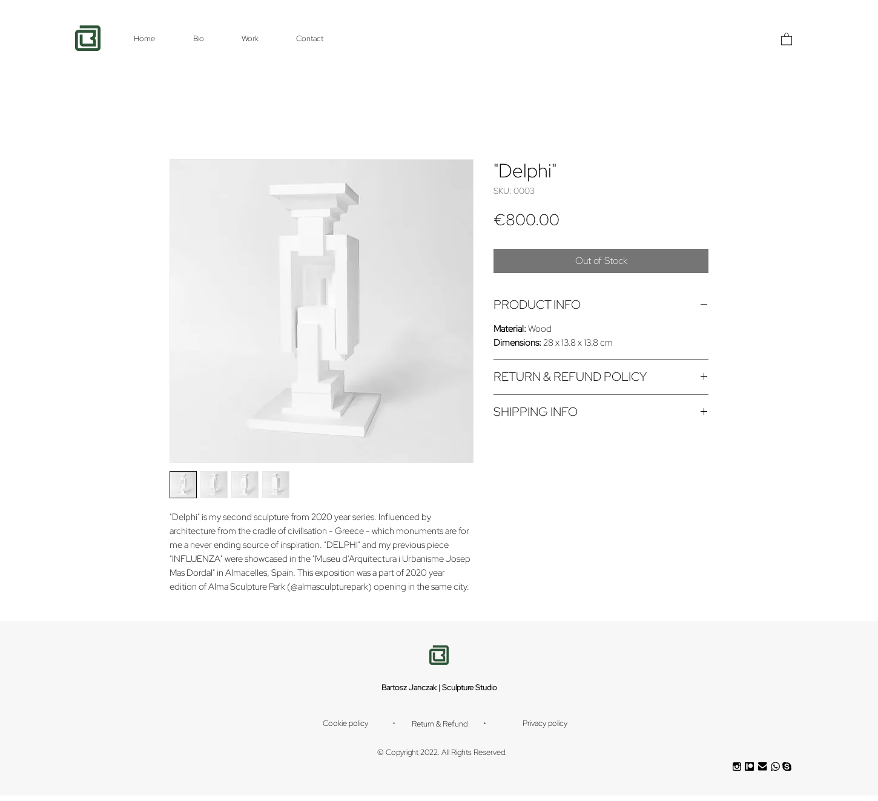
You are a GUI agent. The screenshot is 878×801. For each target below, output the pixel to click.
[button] (786, 38)
